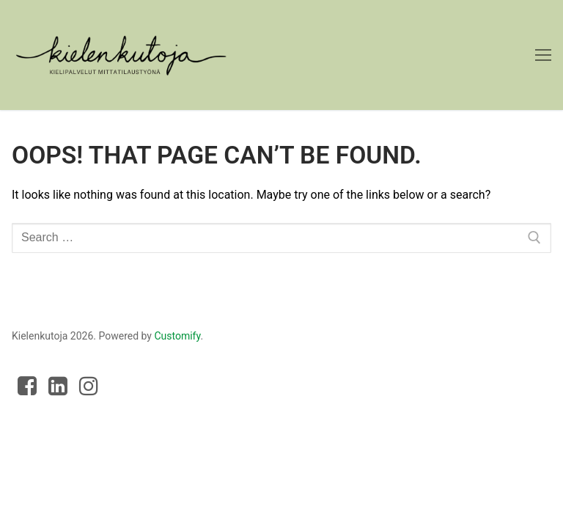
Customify (177, 336)
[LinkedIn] (58, 385)
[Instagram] (88, 385)
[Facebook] (27, 385)
